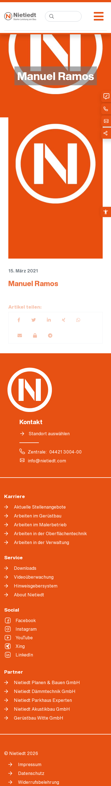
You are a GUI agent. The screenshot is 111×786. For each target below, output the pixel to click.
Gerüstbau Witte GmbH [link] (38, 718)
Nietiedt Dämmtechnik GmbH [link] (44, 691)
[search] (63, 16)
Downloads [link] (25, 568)
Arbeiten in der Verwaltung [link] (41, 542)
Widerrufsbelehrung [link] (38, 782)
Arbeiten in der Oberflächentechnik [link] (50, 533)
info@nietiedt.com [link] (47, 460)
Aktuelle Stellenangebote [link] (40, 507)
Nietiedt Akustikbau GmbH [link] (42, 709)
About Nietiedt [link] (29, 594)
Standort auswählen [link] (49, 433)
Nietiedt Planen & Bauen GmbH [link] (47, 682)
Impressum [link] (29, 764)
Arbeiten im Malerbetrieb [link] (40, 524)
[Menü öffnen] (98, 16)
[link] (105, 212)
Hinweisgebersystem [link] (35, 586)
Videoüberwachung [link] (34, 577)
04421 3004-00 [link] (65, 452)
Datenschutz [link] (31, 773)
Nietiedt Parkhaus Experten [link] (43, 700)
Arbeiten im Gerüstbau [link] (37, 516)
